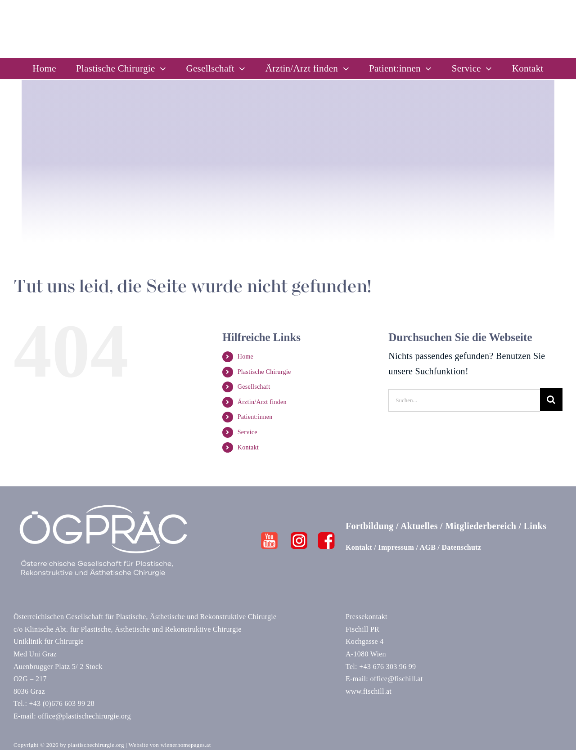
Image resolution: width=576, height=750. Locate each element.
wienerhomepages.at (186, 744)
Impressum (396, 547)
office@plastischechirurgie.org (84, 716)
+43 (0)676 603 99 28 (61, 703)
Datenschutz (462, 547)
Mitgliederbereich (480, 526)
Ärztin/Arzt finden (262, 402)
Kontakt (248, 447)
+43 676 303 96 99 (387, 666)
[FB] (326, 537)
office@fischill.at (396, 679)
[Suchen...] (464, 399)
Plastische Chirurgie (264, 371)
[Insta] (299, 537)
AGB (428, 547)
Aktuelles (419, 526)
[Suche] (551, 399)
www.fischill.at (369, 691)
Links (535, 526)
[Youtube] (269, 537)
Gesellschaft (254, 386)
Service (247, 432)
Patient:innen (255, 416)
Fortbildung (370, 526)
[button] (20, 730)
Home (245, 356)
